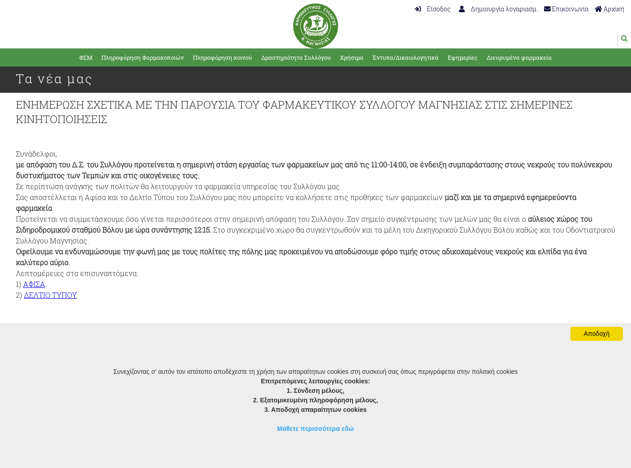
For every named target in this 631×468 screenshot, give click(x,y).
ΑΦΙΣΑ (34, 284)
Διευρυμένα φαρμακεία (519, 57)
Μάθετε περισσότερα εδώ (315, 428)
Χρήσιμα (351, 57)
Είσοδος (432, 9)
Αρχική (609, 9)
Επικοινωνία (566, 9)
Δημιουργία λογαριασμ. (498, 9)
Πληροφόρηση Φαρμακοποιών (142, 57)
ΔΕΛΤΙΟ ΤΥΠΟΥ (50, 295)
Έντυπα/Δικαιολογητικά (406, 57)
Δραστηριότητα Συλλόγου (296, 57)
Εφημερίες (463, 57)
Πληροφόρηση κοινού (222, 57)
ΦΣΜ (85, 57)
